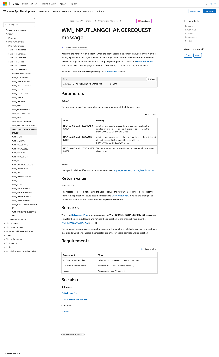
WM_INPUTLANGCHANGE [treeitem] (23, 125)
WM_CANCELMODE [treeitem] (21, 81)
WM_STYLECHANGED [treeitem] (21, 188)
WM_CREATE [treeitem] (17, 97)
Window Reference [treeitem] (18, 49)
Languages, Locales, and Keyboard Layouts (133, 170)
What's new (195, 11)
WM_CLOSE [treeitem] (17, 89)
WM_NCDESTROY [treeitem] (20, 156)
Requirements (191, 37)
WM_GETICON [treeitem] (18, 117)
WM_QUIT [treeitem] (16, 172)
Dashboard (209, 11)
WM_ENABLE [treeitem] (17, 105)
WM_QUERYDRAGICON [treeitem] (22, 164)
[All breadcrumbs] (63, 21)
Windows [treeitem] (12, 37)
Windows (66, 311)
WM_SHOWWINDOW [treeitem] (21, 176)
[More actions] (155, 21)
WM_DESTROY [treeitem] (18, 101)
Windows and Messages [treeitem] (16, 30)
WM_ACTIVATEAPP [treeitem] (20, 77)
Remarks (189, 33)
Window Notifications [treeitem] (21, 73)
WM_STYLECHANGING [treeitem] (22, 192)
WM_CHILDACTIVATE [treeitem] (21, 85)
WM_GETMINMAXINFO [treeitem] (22, 121)
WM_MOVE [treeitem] (17, 136)
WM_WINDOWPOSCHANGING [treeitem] (24, 214)
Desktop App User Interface (81, 20)
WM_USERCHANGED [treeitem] (21, 200)
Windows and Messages (108, 20)
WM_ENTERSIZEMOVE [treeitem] (22, 109)
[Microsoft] (5, 4)
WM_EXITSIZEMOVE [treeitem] (21, 113)
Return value (190, 29)
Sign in (213, 3)
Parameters (190, 26)
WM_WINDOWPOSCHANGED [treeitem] (24, 206)
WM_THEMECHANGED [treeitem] (22, 196)
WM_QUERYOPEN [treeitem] (20, 168)
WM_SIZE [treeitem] (16, 180)
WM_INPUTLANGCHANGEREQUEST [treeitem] (24, 131)
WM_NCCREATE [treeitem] (19, 152)
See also (188, 40)
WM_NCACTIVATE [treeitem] (20, 144)
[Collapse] (34, 18)
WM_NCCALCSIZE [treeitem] (20, 148)
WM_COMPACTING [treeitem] (20, 93)
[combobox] (19, 24)
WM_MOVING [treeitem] (18, 140)
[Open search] (206, 3)
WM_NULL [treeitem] (17, 160)
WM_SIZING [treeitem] (17, 184)
